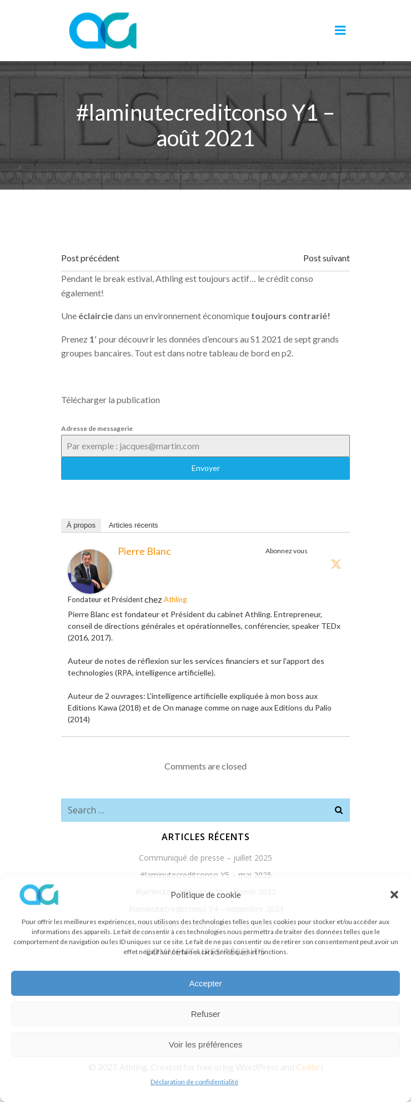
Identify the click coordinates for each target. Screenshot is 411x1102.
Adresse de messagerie (97, 428)
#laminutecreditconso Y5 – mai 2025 (206, 875)
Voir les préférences (206, 1044)
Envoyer (206, 468)
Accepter (205, 983)
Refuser (205, 1014)
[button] (394, 894)
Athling (175, 599)
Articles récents (133, 525)
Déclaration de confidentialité (194, 1082)
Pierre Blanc (144, 551)
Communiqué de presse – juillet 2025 (205, 857)
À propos (81, 525)
